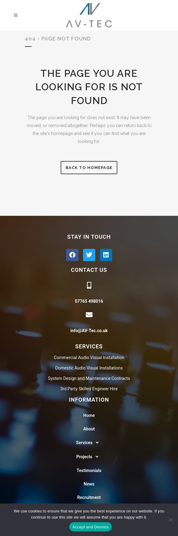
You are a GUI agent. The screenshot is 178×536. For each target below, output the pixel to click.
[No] (170, 520)
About (89, 428)
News (89, 484)
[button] (89, 443)
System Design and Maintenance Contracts (89, 378)
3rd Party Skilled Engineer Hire (89, 388)
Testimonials (89, 470)
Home (89, 415)
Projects (89, 456)
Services (89, 442)
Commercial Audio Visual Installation (89, 357)
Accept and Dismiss (90, 527)
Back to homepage (89, 167)
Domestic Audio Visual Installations (89, 367)
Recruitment (89, 497)
